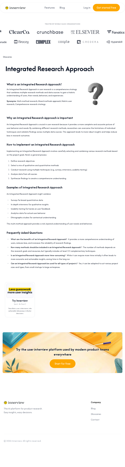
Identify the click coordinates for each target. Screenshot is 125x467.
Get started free (106, 7)
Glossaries (7, 56)
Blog (62, 7)
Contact (95, 419)
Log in (87, 7)
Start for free (62, 363)
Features (50, 7)
